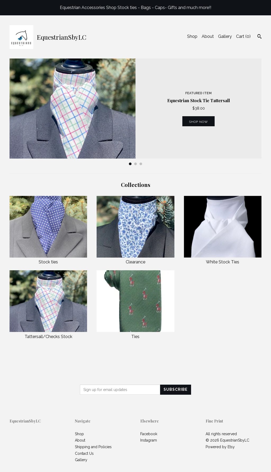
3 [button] (140, 164)
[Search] (259, 37)
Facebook (148, 434)
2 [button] (135, 164)
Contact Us (84, 453)
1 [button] (130, 164)
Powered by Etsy (220, 447)
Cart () (243, 36)
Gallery (225, 36)
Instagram (148, 440)
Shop (192, 36)
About (208, 36)
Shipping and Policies (93, 447)
